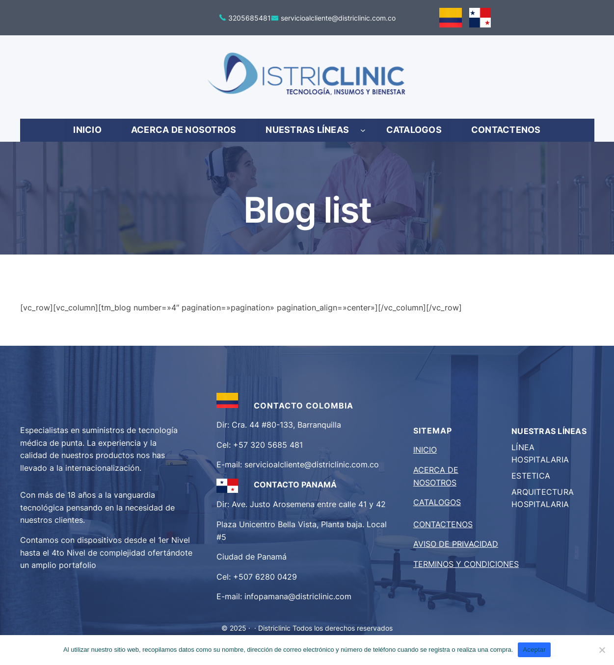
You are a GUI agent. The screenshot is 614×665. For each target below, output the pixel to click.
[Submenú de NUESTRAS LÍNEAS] (363, 130)
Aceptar (534, 649)
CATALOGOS (437, 502)
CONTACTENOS (443, 524)
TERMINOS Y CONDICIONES (466, 564)
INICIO (425, 450)
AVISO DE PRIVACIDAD (455, 544)
